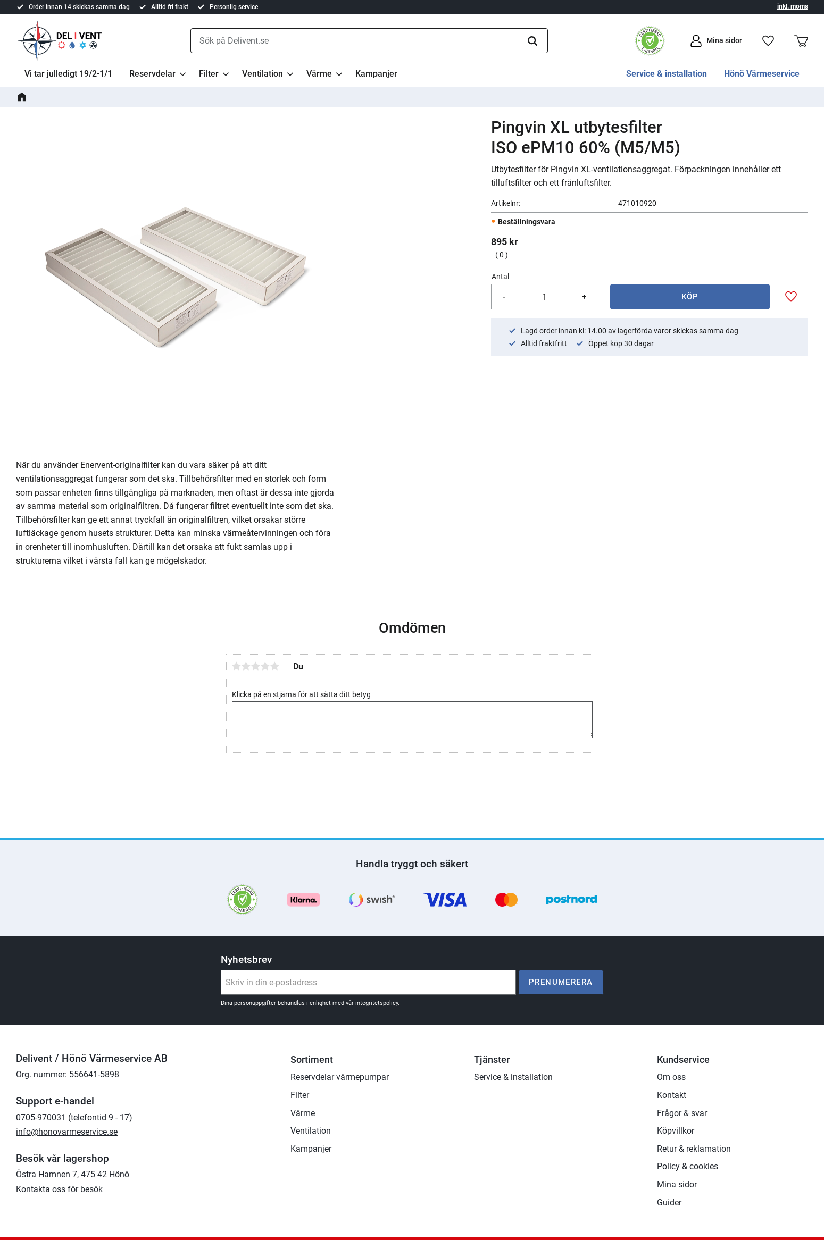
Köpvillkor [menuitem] (675, 1131)
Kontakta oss (40, 1189)
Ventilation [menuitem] (262, 74)
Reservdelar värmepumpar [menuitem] (339, 1077)
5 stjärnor (275, 666)
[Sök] (532, 41)
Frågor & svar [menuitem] (682, 1113)
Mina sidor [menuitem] (677, 1184)
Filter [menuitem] (209, 74)
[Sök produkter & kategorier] (369, 41)
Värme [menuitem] (319, 74)
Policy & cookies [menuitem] (687, 1166)
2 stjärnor (246, 666)
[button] (768, 41)
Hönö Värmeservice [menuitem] (762, 74)
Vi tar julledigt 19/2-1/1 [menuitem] (68, 74)
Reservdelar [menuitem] (152, 74)
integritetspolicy (376, 1003)
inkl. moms (792, 6)
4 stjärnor (265, 666)
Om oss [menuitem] (671, 1077)
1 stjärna (237, 666)
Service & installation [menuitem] (666, 74)
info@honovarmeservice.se (67, 1132)
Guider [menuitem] (669, 1202)
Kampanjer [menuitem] (376, 74)
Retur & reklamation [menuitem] (694, 1149)
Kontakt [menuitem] (671, 1095)
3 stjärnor (256, 666)
